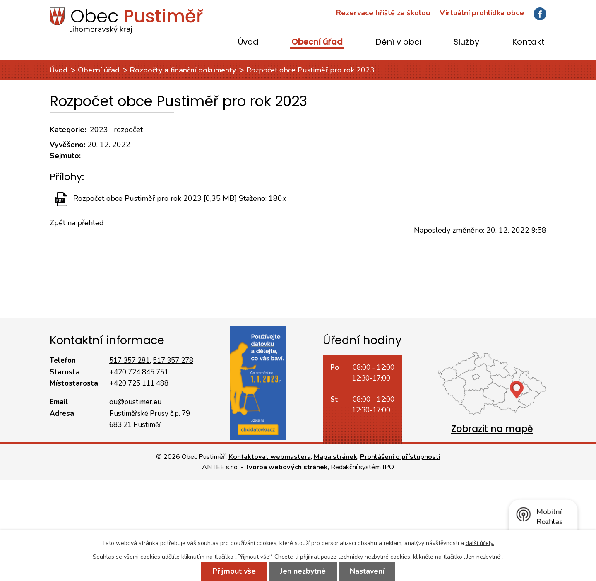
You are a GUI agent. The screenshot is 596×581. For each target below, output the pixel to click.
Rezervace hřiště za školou (383, 13)
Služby (466, 42)
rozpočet (128, 130)
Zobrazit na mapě (492, 428)
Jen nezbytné (303, 571)
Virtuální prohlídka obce (482, 13)
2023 (99, 130)
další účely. (480, 543)
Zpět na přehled (77, 223)
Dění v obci (398, 42)
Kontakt (528, 42)
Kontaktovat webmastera (269, 456)
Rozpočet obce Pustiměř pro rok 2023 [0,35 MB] (155, 199)
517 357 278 (173, 360)
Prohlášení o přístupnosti (400, 456)
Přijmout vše (234, 571)
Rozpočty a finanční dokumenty (183, 70)
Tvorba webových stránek (286, 467)
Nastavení (367, 571)
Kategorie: (68, 130)
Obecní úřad (317, 42)
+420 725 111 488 (138, 383)
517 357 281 (129, 360)
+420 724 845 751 (138, 372)
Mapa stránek (335, 456)
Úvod (248, 42)
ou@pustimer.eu (135, 402)
